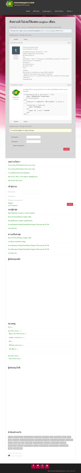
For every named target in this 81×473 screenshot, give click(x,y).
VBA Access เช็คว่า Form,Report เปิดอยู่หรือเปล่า (23, 177)
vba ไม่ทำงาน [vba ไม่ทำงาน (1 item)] (55, 443)
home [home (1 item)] (68, 437)
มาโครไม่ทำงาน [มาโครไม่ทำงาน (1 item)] (54, 445)
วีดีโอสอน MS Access (15, 345)
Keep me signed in (18, 145)
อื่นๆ (10, 341)
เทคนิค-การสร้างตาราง (16, 337)
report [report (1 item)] (10, 443)
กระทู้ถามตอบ (47, 11)
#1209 (69, 85)
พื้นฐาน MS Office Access (17, 334)
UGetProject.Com (60, 471)
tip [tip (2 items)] (19, 443)
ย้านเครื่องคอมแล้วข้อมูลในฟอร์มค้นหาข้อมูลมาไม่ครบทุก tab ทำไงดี (28, 224)
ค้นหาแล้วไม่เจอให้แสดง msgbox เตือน (19, 217)
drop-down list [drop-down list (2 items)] (28, 437)
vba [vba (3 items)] (23, 443)
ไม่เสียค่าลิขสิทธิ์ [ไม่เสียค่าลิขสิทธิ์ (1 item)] (18, 448)
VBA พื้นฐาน (12, 349)
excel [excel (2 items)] (51, 437)
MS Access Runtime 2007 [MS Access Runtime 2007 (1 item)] (27, 440)
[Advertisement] (22, 291)
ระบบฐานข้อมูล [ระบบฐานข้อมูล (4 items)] (64, 445)
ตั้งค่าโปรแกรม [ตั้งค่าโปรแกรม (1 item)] (28, 445)
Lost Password (12, 205)
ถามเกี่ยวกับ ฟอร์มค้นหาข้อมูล (17, 241)
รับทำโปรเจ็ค (59, 11)
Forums (23, 27)
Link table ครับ (12, 228)
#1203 (69, 43)
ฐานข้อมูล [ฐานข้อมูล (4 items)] (20, 445)
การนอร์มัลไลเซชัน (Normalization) (19, 173)
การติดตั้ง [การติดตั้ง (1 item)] (63, 443)
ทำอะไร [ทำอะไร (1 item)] (36, 445)
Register (10, 203)
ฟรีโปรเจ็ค (36, 11)
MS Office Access (13, 331)
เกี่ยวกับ (70, 11)
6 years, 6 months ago (46, 31)
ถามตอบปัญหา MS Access (33, 27)
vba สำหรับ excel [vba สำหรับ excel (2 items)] (38, 443)
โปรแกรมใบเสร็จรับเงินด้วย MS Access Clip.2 (21, 165)
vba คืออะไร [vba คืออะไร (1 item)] (29, 443)
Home (27, 11)
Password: (14, 141)
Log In (66, 149)
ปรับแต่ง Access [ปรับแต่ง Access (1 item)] (44, 445)
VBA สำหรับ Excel (14, 359)
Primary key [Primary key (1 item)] (69, 440)
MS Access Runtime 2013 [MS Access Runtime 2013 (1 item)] (57, 440)
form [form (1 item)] (64, 437)
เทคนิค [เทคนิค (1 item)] (10, 448)
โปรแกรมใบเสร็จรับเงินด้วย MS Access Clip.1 (21, 169)
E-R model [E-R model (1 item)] (45, 437)
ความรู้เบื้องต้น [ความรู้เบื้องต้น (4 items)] (12, 445)
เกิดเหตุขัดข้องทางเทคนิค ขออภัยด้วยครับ (20, 221)
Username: (14, 137)
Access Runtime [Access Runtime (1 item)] (18, 437)
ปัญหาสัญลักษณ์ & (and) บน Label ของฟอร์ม (21, 213)
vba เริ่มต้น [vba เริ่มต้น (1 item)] (47, 443)
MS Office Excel (13, 356)
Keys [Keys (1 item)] (10, 440)
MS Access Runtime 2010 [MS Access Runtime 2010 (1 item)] (42, 440)
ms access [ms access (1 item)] (16, 440)
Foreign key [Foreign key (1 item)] (58, 437)
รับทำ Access (51, 471)
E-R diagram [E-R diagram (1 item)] (37, 437)
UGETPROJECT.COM (14, 27)
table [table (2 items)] (15, 443)
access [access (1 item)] (10, 437)
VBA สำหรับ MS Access (15, 180)
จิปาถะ (10, 327)
